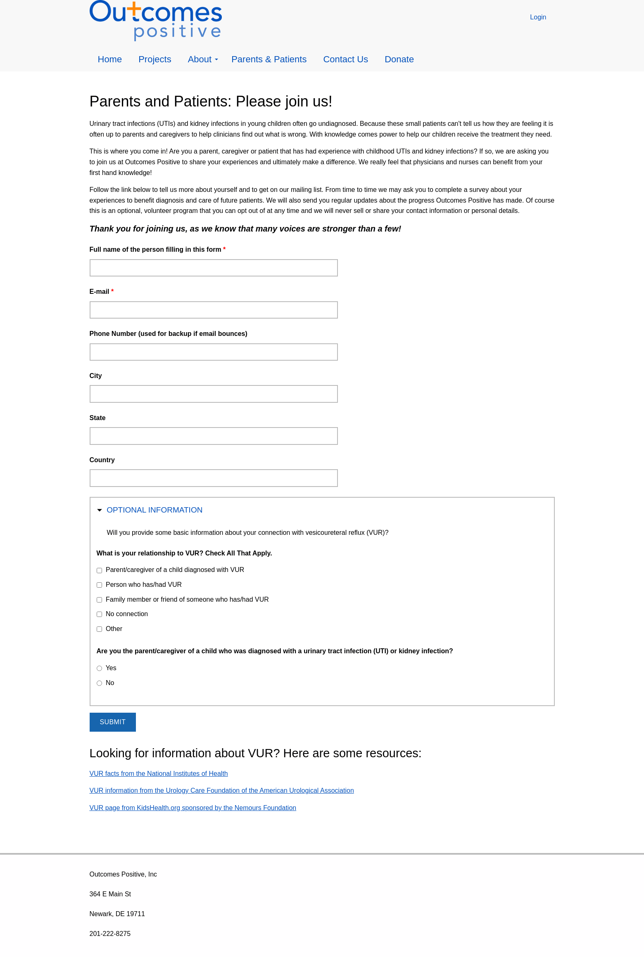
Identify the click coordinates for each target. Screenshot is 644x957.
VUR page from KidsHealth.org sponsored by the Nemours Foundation (193, 807)
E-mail (102, 291)
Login (538, 17)
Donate (399, 59)
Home (110, 59)
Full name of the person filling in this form (158, 249)
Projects (154, 59)
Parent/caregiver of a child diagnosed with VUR (175, 569)
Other (114, 628)
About (203, 59)
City (96, 375)
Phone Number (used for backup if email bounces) (168, 333)
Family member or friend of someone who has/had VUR (187, 599)
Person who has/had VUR (144, 584)
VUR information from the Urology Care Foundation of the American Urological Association (222, 790)
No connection (127, 613)
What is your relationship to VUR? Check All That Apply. (184, 553)
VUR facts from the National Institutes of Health (159, 773)
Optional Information (154, 509)
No (110, 682)
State (98, 417)
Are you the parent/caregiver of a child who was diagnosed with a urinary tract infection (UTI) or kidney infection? (275, 651)
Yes (111, 667)
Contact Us (345, 59)
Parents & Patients (269, 59)
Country (102, 459)
